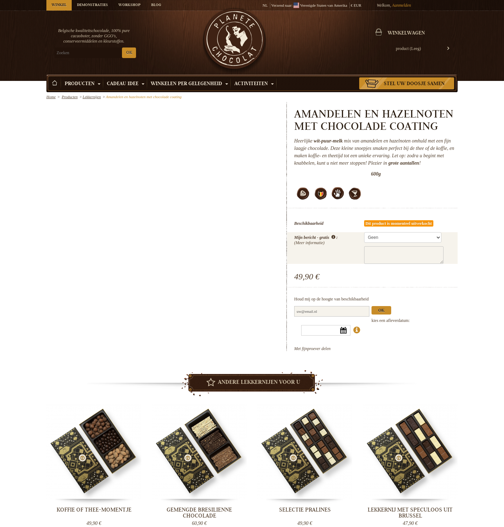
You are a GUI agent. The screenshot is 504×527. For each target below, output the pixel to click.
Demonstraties (92, 5)
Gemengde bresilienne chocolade (199, 513)
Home (51, 97)
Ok (381, 311)
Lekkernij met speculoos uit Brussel (410, 513)
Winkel (59, 5)
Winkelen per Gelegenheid (189, 84)
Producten (83, 84)
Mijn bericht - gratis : (316, 240)
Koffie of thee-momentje (94, 510)
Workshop (129, 5)
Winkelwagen (406, 33)
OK (129, 53)
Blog (156, 5)
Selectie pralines (305, 510)
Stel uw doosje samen (414, 84)
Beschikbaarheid (308, 223)
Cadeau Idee (125, 84)
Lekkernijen (92, 97)
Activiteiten (254, 84)
